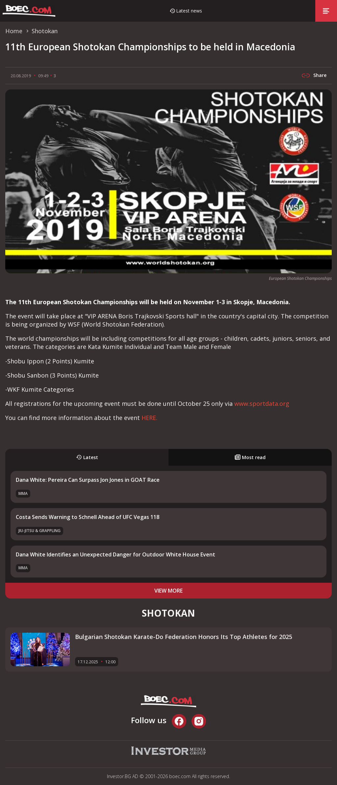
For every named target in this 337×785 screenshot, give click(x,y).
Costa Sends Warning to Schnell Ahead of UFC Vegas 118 (87, 517)
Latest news (189, 11)
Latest (87, 457)
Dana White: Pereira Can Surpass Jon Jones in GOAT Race (88, 479)
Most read (250, 457)
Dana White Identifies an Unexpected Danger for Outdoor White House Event (115, 554)
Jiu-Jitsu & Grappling (39, 530)
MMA (23, 493)
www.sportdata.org (261, 403)
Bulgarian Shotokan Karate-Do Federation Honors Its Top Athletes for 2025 (183, 637)
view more (168, 590)
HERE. (149, 418)
